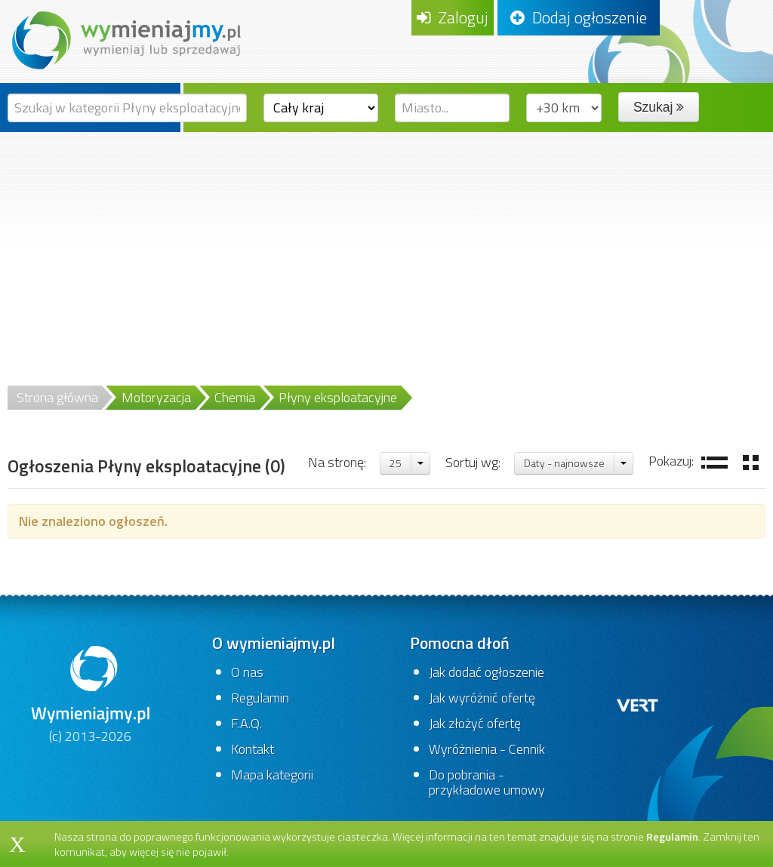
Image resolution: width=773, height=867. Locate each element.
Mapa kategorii (272, 774)
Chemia (234, 397)
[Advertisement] (386, 245)
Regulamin (260, 697)
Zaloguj (452, 17)
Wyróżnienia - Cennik (487, 749)
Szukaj (658, 107)
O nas (247, 672)
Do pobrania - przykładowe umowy (487, 782)
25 (396, 463)
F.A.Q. (246, 723)
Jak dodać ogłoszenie (486, 672)
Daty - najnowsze (564, 463)
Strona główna (57, 397)
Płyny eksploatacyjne (338, 397)
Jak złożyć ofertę (475, 723)
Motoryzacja (156, 397)
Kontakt (252, 749)
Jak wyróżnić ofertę (482, 697)
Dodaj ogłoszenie (578, 17)
